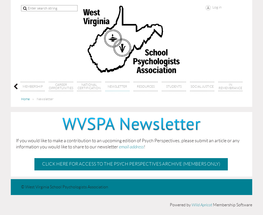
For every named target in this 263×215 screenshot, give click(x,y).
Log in (217, 7)
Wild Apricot (202, 205)
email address (131, 147)
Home (25, 99)
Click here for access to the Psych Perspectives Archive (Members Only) (131, 164)
